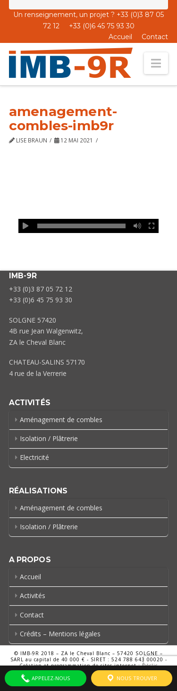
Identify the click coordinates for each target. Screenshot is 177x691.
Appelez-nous (45, 678)
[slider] (81, 226)
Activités (32, 595)
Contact (155, 37)
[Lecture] (25, 226)
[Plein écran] (151, 226)
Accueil (120, 37)
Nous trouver (131, 678)
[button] (156, 63)
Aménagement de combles (61, 419)
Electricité (34, 457)
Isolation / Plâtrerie (49, 438)
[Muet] (137, 226)
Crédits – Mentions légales (60, 633)
